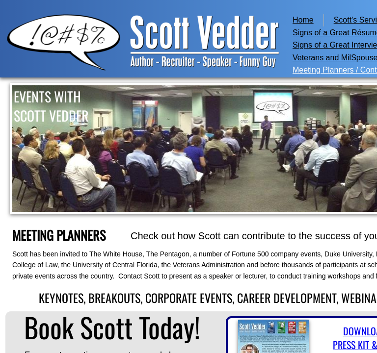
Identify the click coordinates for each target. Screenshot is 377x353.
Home (303, 20)
